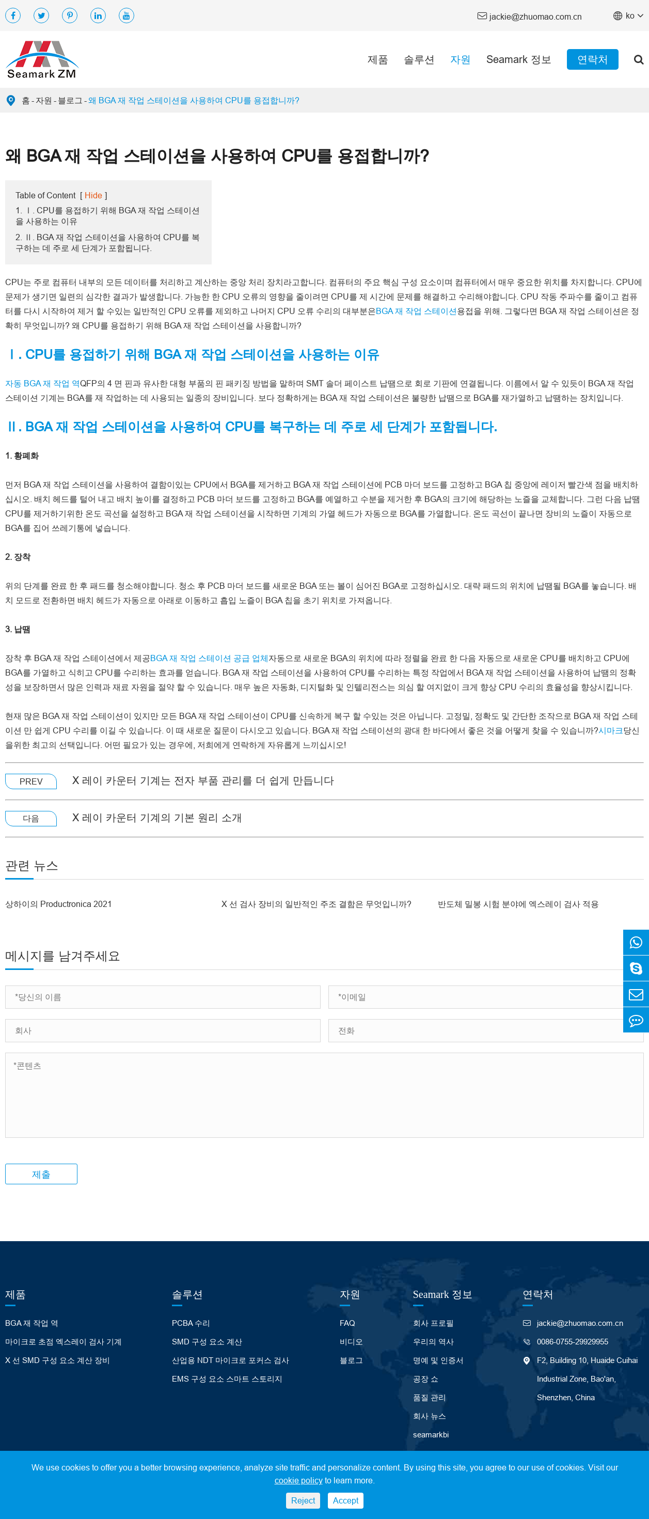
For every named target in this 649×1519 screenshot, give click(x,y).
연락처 (592, 59)
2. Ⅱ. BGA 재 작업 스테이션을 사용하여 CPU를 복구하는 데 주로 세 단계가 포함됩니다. (107, 242)
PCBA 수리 (191, 1323)
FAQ (347, 1323)
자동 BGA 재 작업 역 (42, 383)
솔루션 (419, 59)
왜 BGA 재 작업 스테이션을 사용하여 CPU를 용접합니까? (193, 100)
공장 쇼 (425, 1378)
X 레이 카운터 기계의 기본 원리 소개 (157, 817)
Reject (303, 1500)
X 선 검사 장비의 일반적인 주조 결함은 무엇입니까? (316, 904)
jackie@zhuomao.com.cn (529, 16)
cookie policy (299, 1480)
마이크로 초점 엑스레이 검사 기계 (63, 1341)
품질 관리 (429, 1397)
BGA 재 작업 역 (31, 1323)
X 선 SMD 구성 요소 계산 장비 (57, 1360)
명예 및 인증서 (438, 1360)
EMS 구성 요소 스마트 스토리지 (227, 1378)
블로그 (70, 100)
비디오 (351, 1341)
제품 (378, 59)
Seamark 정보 (518, 59)
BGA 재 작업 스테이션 (416, 311)
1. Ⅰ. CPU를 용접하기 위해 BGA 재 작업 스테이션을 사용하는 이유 (107, 216)
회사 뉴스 (429, 1416)
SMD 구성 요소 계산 (207, 1341)
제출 (41, 1174)
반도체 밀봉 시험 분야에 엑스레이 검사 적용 (518, 904)
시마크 (610, 730)
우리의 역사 (433, 1341)
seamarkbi (431, 1434)
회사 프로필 (433, 1323)
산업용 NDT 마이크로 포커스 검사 (230, 1360)
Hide (93, 195)
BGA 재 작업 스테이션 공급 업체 (209, 658)
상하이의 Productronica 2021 (58, 904)
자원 (460, 59)
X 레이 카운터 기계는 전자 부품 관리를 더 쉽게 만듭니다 (203, 780)
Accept (345, 1500)
